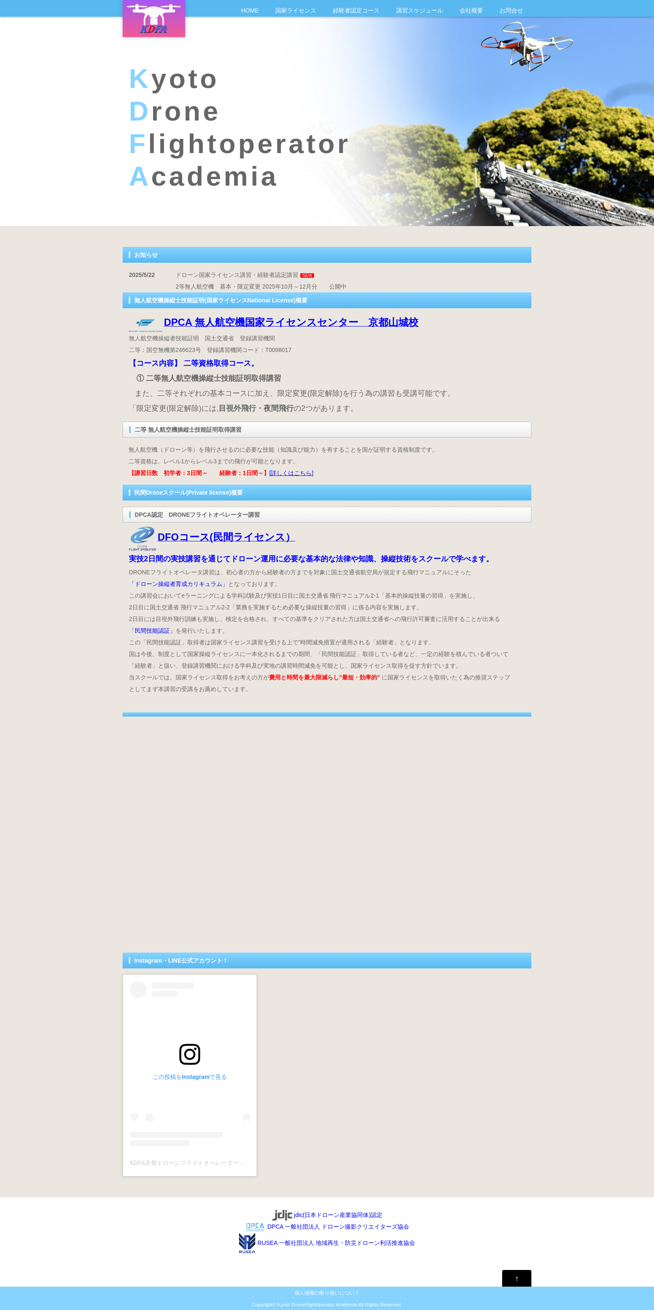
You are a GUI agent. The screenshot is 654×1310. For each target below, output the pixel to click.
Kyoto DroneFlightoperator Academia (317, 1304)
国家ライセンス (295, 10)
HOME (250, 10)
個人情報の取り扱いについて (327, 1292)
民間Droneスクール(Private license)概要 (188, 492)
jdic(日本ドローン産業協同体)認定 (327, 1215)
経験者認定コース (356, 10)
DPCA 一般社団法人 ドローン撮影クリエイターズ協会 (327, 1226)
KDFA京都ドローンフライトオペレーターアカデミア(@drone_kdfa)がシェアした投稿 (241, 1162)
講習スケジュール (419, 10)
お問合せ (511, 10)
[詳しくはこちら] (291, 473)
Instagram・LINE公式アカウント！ (181, 960)
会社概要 (471, 10)
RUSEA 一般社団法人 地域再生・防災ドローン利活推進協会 (327, 1243)
